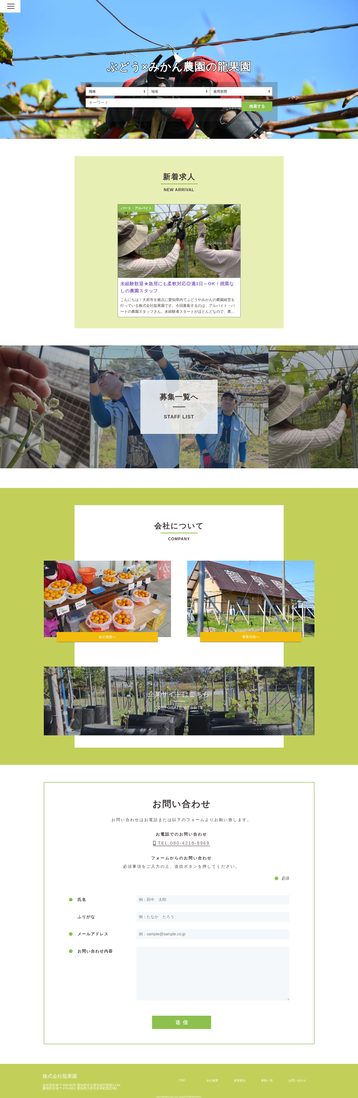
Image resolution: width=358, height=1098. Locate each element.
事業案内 (240, 1076)
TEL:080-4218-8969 (181, 839)
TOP (182, 1076)
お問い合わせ (297, 1076)
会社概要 (212, 1076)
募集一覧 (267, 1076)
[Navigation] (309, 6)
